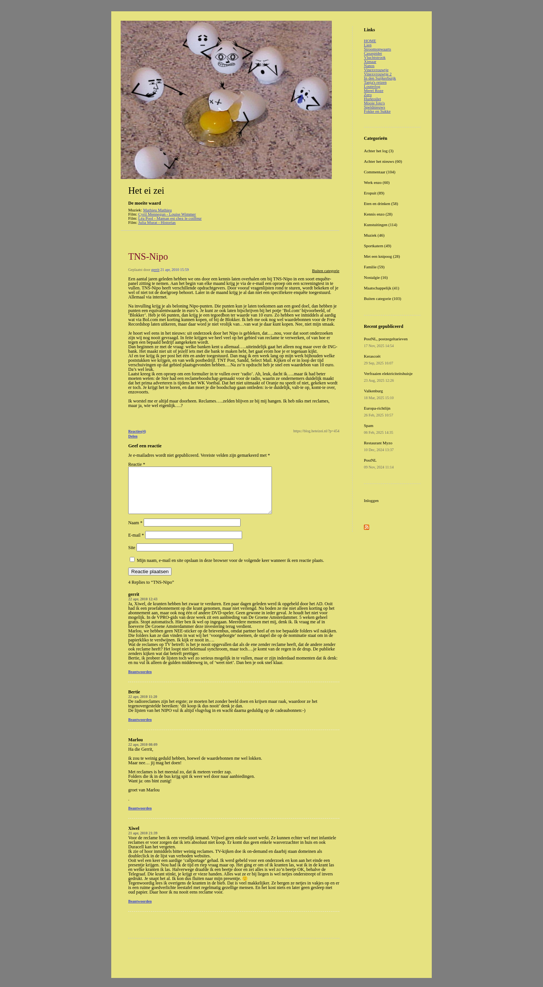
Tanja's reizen (375, 82)
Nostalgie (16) (376, 277)
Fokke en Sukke (377, 111)
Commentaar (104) (379, 172)
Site (131, 556)
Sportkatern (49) (377, 245)
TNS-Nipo (148, 256)
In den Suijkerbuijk (380, 78)
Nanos (369, 65)
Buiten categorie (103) (382, 298)
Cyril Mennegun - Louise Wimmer (167, 214)
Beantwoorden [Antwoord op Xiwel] (140, 910)
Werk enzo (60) (377, 182)
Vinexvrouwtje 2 (378, 74)
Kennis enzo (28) (378, 214)
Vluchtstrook (374, 57)
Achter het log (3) (379, 150)
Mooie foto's (374, 103)
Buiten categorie (325, 270)
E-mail (136, 544)
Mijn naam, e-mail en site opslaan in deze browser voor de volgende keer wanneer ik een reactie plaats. (230, 569)
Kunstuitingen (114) (380, 224)
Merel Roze (373, 90)
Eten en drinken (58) (381, 203)
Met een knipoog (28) (382, 256)
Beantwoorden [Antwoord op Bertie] (140, 729)
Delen (132, 436)
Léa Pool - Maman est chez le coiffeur (170, 218)
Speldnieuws (374, 107)
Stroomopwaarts (377, 49)
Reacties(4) (137, 431)
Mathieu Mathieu (157, 210)
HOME (370, 40)
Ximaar (370, 61)
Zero (368, 94)
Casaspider (373, 53)
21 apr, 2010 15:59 (174, 270)
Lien (367, 45)
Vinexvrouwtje (376, 69)
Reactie (136, 464)
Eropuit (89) (374, 193)
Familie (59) (374, 267)
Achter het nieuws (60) (383, 161)
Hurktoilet (372, 98)
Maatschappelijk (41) (381, 288)
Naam (135, 531)
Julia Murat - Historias (157, 222)
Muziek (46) (374, 235)
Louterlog (372, 86)
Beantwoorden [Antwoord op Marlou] (140, 817)
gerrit (155, 270)
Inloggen (371, 500)
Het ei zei (146, 190)
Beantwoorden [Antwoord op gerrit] (140, 681)
